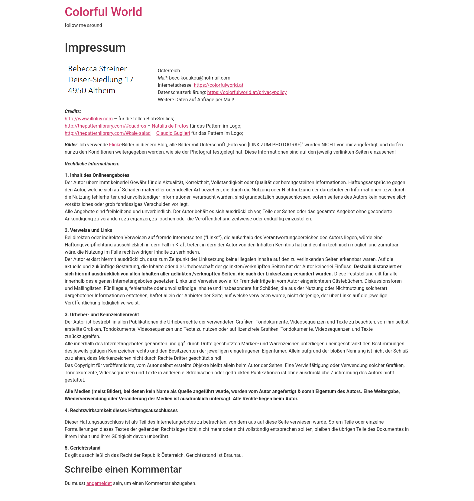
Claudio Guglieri (173, 133)
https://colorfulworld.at (218, 85)
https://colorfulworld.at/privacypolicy (247, 92)
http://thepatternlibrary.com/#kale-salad (108, 133)
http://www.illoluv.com (89, 119)
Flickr (115, 145)
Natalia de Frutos (170, 126)
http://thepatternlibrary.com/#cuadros (105, 126)
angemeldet (99, 483)
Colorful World (103, 12)
